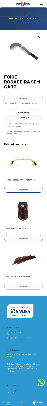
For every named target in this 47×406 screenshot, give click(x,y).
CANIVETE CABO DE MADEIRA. (18, 277)
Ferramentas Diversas (30, 103)
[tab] (23, 112)
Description (23, 112)
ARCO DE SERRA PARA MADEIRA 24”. (21, 180)
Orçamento (23, 98)
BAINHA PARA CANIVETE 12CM (19, 228)
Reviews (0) (23, 118)
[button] (41, 382)
